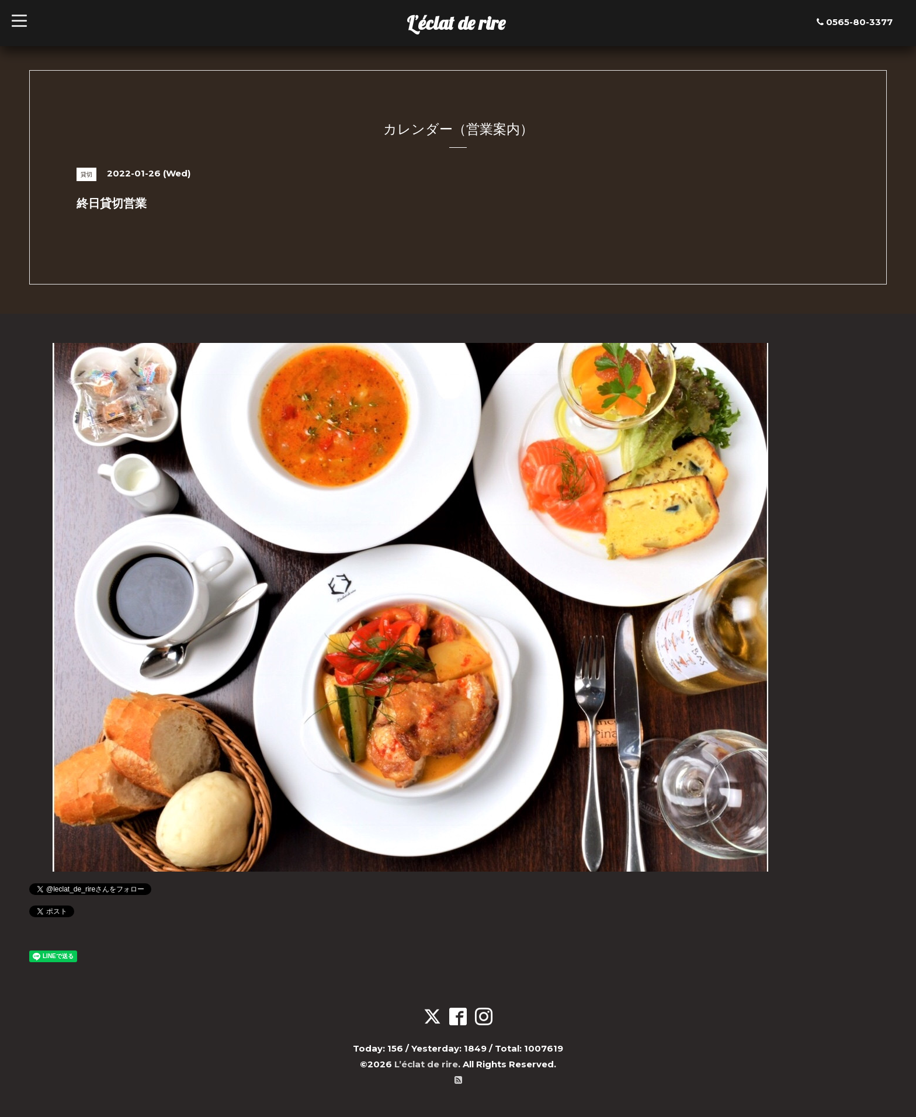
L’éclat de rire (456, 22)
